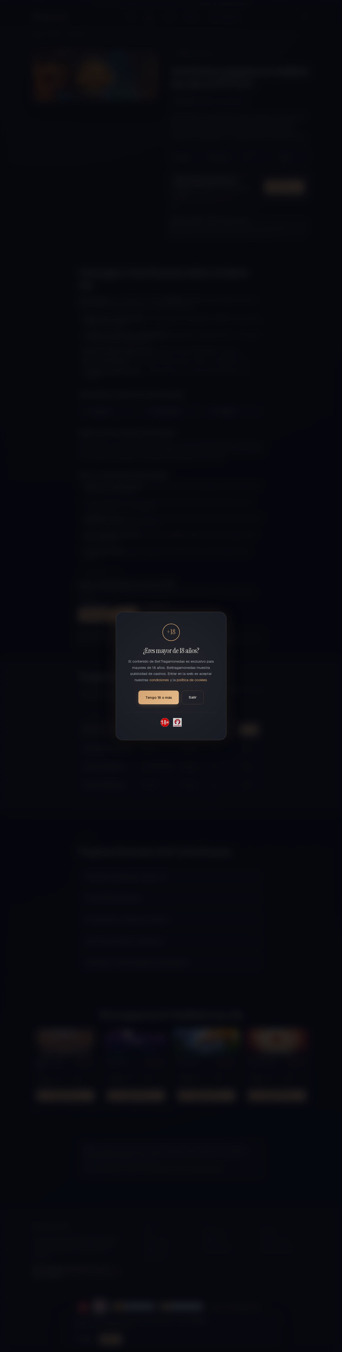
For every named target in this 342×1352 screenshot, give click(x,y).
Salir (192, 697)
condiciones (159, 680)
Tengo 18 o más (158, 697)
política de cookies (192, 680)
